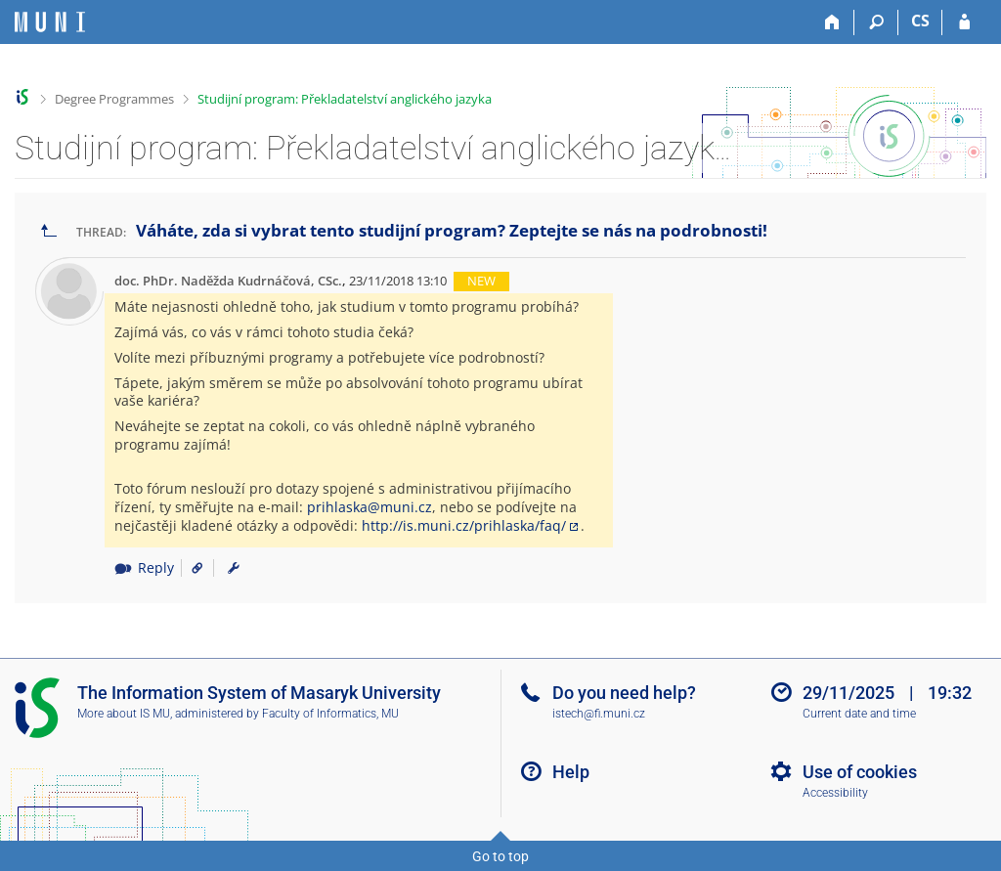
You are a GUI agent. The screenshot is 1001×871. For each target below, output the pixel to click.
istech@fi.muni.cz (598, 713)
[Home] (832, 22)
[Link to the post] (190, 567)
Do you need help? (624, 692)
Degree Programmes (114, 99)
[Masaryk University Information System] (50, 22)
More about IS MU (123, 713)
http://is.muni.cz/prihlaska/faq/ (464, 525)
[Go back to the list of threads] (49, 231)
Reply (143, 567)
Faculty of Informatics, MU (330, 713)
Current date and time (859, 713)
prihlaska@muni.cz (369, 507)
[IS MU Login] (964, 22)
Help (570, 772)
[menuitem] (233, 568)
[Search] (876, 22)
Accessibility (835, 793)
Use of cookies (860, 772)
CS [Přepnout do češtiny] (920, 20)
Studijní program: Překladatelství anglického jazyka (344, 99)
